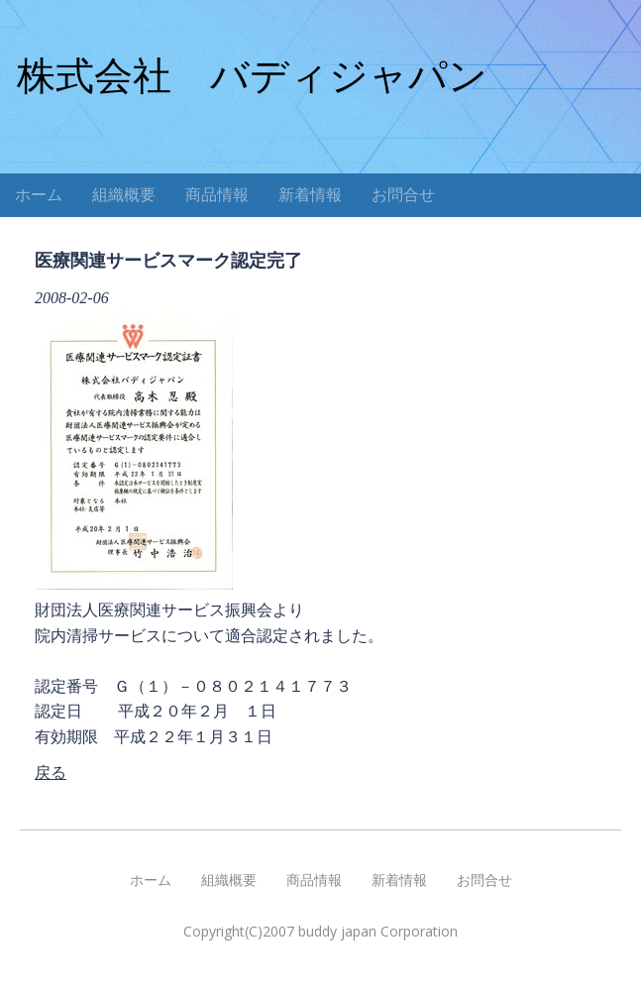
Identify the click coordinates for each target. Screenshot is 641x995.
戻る (50, 772)
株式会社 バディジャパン (252, 76)
